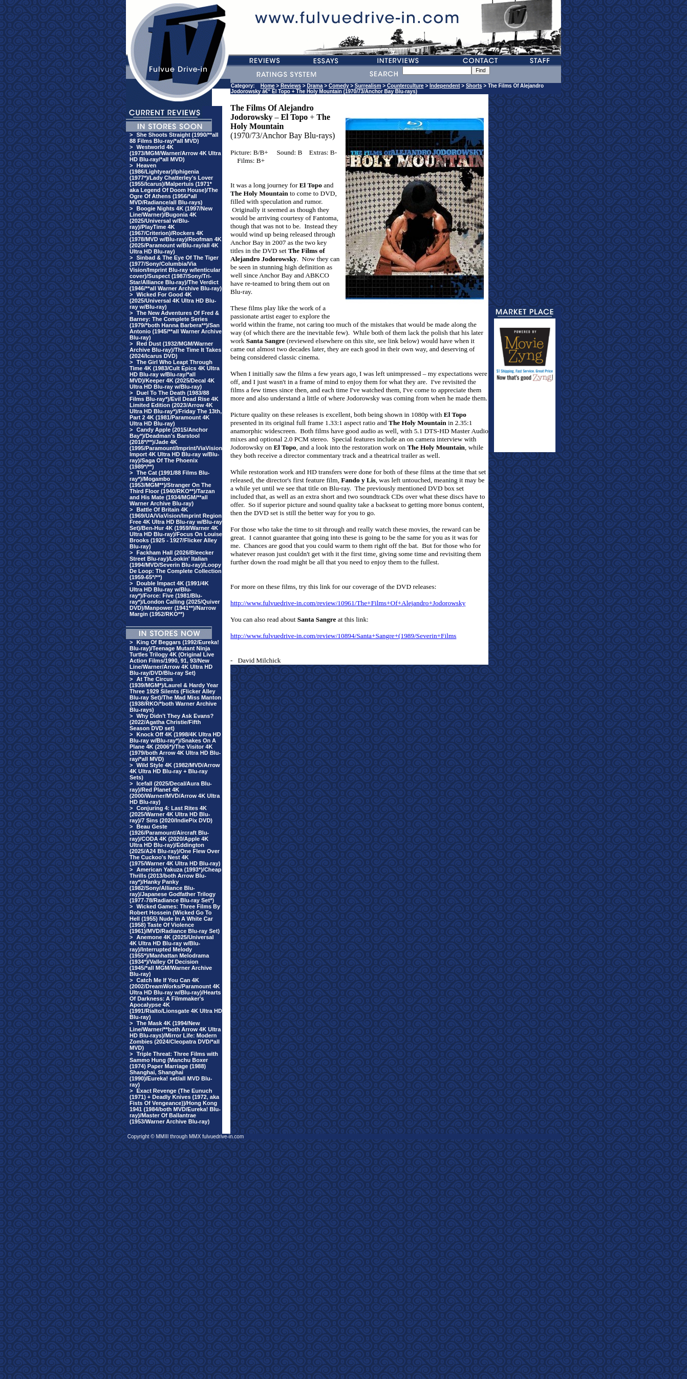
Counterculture (405, 86)
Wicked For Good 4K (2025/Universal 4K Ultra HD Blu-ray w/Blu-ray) (173, 300)
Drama (315, 86)
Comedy (339, 86)
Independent (445, 86)
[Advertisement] (524, 421)
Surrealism (368, 86)
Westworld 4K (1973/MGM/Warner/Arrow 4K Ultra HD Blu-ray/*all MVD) (175, 153)
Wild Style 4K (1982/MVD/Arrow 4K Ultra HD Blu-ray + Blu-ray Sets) (175, 771)
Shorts (474, 86)
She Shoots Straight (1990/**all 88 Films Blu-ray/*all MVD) (174, 138)
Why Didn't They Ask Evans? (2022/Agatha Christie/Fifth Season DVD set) (171, 722)
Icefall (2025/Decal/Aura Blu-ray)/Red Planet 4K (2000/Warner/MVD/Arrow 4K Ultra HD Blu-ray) (175, 792)
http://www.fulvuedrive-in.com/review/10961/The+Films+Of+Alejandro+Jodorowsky (347, 603)
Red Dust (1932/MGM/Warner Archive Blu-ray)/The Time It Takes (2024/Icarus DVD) (175, 350)
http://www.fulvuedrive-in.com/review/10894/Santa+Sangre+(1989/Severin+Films (343, 636)
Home (268, 86)
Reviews (291, 86)
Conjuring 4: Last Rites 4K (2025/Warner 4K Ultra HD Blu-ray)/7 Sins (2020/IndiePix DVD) (171, 814)
